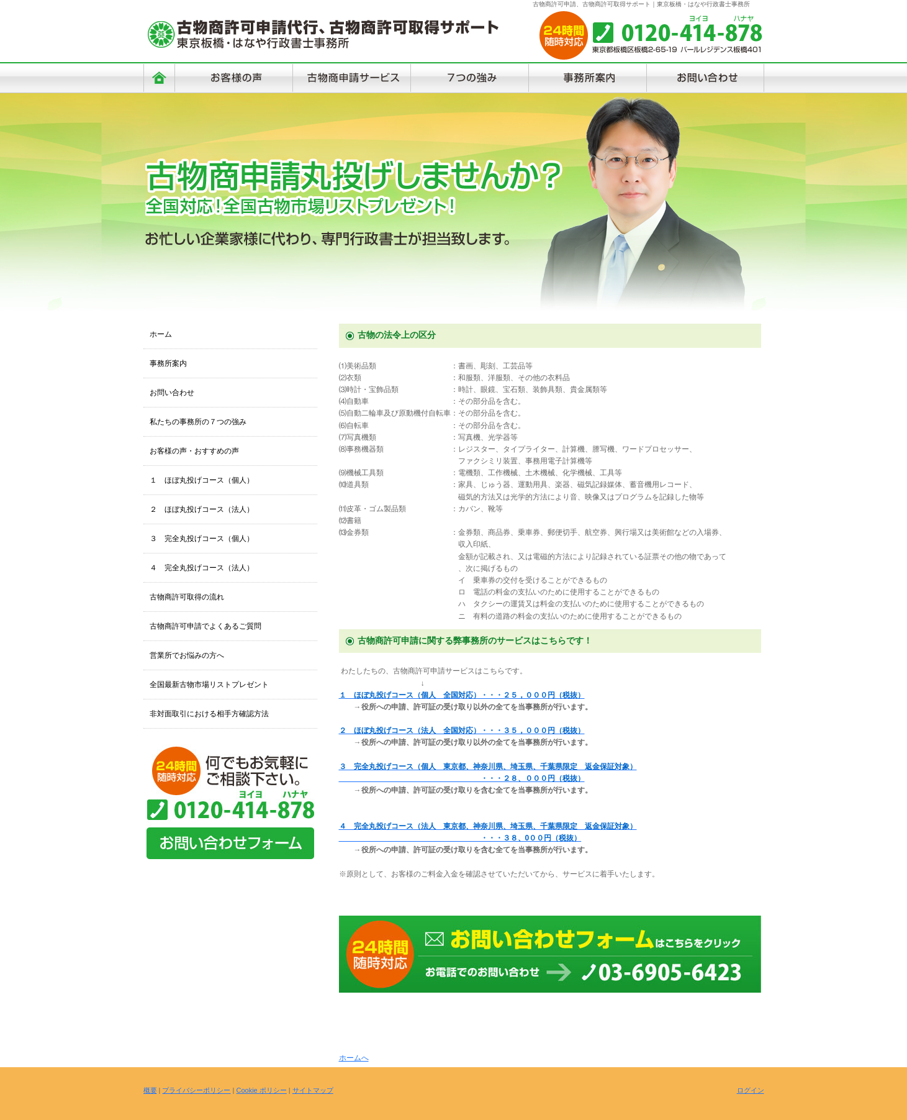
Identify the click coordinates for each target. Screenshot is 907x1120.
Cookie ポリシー (261, 1090)
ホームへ (354, 1058)
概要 (150, 1090)
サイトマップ (312, 1090)
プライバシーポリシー (196, 1090)
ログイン (750, 1090)
